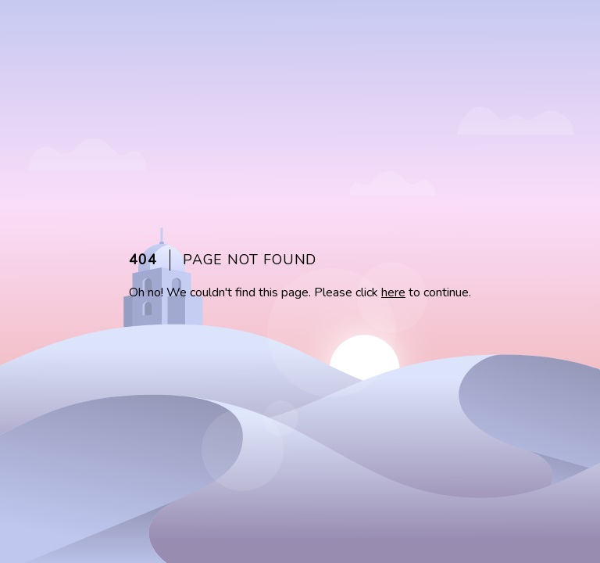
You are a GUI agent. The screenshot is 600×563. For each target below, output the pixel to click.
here (393, 292)
